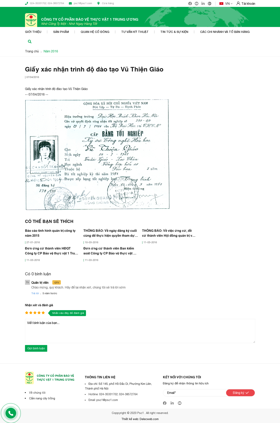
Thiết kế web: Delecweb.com (140, 419)
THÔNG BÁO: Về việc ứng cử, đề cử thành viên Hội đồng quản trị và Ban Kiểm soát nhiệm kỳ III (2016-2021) (168, 233)
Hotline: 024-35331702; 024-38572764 (113, 394)
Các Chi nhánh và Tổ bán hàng (225, 32)
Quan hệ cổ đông (95, 32)
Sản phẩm (61, 32)
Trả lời (35, 293)
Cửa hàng (105, 3)
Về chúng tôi (37, 392)
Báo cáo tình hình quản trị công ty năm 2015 (50, 233)
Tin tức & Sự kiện (174, 32)
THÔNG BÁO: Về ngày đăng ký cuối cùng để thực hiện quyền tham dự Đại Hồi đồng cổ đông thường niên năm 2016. (110, 233)
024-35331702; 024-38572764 (44, 3)
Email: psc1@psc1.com (103, 399)
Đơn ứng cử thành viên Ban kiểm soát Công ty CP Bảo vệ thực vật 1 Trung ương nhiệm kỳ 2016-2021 (109, 251)
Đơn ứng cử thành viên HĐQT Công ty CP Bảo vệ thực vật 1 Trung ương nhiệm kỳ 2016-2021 (52, 251)
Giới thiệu (33, 32)
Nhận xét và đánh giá (39, 305)
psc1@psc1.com (80, 3)
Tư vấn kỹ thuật (135, 32)
